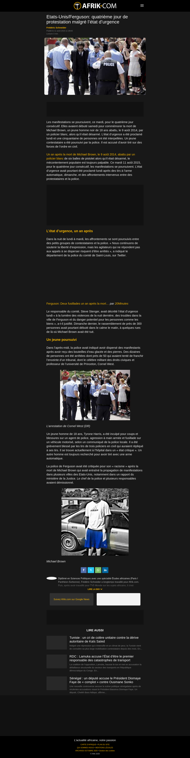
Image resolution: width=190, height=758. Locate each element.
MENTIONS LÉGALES (104, 748)
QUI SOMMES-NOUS (85, 748)
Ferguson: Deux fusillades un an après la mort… (78, 303)
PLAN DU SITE (104, 745)
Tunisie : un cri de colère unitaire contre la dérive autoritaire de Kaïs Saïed (104, 639)
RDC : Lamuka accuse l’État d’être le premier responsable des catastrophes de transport (102, 658)
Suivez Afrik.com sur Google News (71, 599)
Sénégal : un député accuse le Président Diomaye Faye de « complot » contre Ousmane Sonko (105, 680)
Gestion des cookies (107, 751)
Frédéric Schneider (56, 27)
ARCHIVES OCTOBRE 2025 (86, 751)
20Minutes (121, 303)
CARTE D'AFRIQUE (88, 745)
